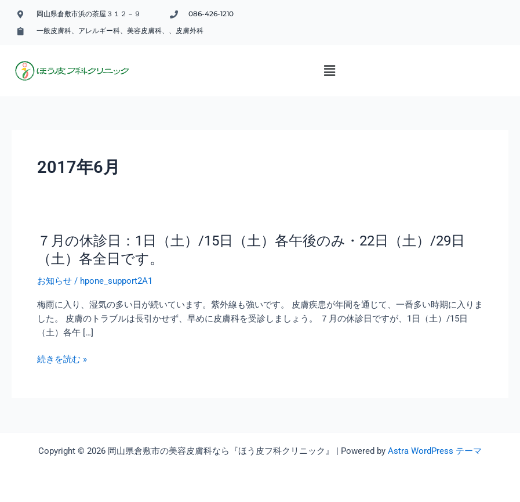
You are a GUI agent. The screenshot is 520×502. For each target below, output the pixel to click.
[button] (329, 71)
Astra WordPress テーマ (435, 451)
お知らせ (54, 281)
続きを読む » (62, 359)
